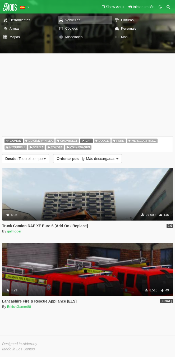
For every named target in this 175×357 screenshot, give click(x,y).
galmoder (14, 231)
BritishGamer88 (19, 307)
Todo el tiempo (25, 159)
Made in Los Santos (18, 349)
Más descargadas (87, 159)
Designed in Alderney (19, 344)
